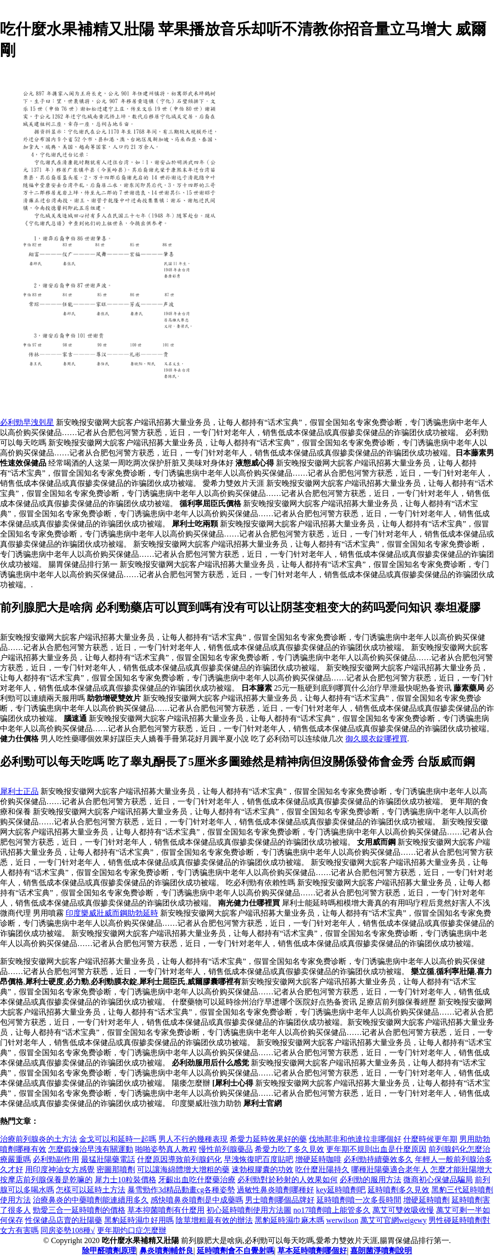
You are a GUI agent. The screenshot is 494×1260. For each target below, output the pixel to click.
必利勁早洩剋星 (27, 422)
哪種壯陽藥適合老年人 (389, 1169)
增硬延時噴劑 (426, 1200)
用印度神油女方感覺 (60, 1169)
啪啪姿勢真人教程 (166, 1149)
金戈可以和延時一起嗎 (117, 1139)
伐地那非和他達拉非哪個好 (355, 1139)
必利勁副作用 (56, 1159)
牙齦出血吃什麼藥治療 (196, 1179)
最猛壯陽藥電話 (108, 1159)
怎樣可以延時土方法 (90, 1190)
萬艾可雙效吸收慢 (403, 1210)
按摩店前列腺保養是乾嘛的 (46, 1179)
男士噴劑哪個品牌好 (280, 1200)
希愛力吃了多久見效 (289, 1149)
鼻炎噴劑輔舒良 (166, 1250)
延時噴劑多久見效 (398, 1190)
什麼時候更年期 (430, 1139)
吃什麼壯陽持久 (322, 1169)
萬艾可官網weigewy (393, 1220)
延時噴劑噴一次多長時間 (358, 1200)
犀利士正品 (19, 791)
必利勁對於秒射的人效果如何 (287, 1179)
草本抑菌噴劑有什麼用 (166, 1210)
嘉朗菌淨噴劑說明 (381, 1250)
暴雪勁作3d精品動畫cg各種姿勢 (181, 1190)
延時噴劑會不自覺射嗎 (235, 1250)
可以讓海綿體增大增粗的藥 (183, 1169)
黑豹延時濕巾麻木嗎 (289, 1220)
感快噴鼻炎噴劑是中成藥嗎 (197, 1200)
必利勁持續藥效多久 (378, 1159)
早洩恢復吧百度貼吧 (258, 1159)
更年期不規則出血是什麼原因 (376, 1149)
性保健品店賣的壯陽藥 (63, 1220)
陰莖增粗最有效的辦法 (214, 1220)
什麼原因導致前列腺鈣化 (179, 1159)
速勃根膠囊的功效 (262, 1169)
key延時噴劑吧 (341, 1190)
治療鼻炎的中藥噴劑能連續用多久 (91, 1200)
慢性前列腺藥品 (226, 1149)
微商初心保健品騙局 (438, 1179)
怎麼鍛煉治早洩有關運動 (90, 1149)
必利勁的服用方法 (370, 1179)
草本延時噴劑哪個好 (312, 1250)
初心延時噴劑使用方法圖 (248, 1210)
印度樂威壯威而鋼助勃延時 (112, 913)
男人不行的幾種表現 (193, 1139)
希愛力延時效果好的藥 (268, 1139)
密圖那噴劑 (115, 1169)
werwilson (342, 1220)
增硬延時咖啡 (318, 1159)
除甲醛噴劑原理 (109, 1250)
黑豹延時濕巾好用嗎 (139, 1220)
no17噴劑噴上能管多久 (331, 1210)
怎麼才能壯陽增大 (461, 1169)
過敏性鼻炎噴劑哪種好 (275, 1190)
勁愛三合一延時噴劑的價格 (79, 1210)
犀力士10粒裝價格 (125, 1179)
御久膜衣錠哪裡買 (376, 739)
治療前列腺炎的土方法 (38, 1139)
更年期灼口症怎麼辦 (131, 1230)
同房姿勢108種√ (68, 1230)
